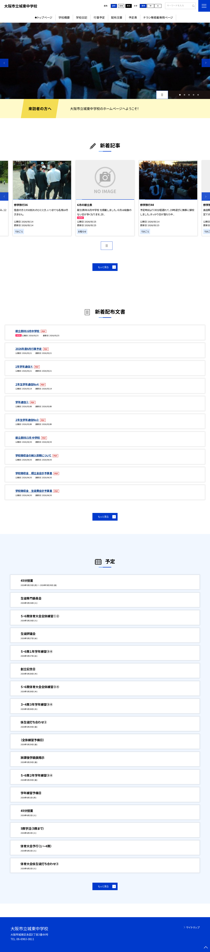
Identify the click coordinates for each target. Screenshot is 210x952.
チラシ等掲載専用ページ (158, 17)
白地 (121, 6)
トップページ (44, 17)
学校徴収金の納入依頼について (33, 455)
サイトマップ (193, 927)
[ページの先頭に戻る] (206, 948)
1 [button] (180, 94)
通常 (113, 6)
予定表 (133, 17)
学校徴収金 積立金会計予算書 (34, 473)
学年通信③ (22, 402)
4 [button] (193, 94)
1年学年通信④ (24, 366)
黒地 (128, 6)
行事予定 (99, 17)
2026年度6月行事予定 (28, 349)
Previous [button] (4, 63)
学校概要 (64, 17)
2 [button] (184, 94)
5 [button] (198, 94)
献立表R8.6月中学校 (27, 331)
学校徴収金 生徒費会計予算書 (34, 491)
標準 (143, 6)
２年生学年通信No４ (27, 384)
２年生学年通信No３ (27, 420)
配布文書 (116, 17)
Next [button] (206, 63)
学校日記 (81, 17)
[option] (105, 61)
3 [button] (189, 94)
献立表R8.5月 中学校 (27, 437)
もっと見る (103, 267)
